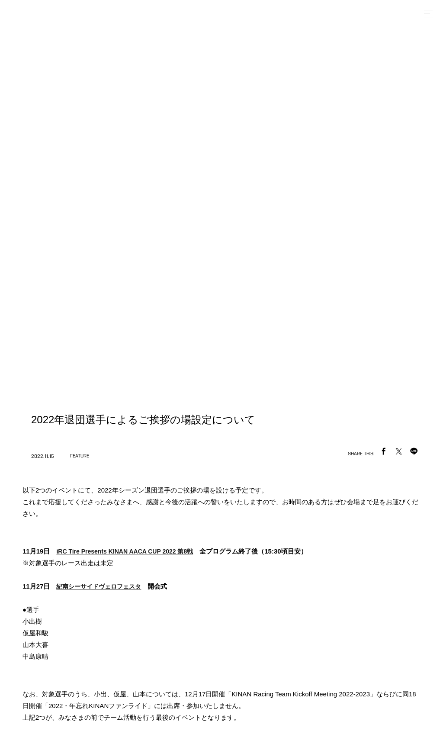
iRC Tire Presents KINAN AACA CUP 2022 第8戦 (124, 122)
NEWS (159, 609)
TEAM (190, 609)
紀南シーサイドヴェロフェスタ (98, 158)
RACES (221, 609)
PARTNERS (261, 609)
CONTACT (304, 609)
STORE (341, 609)
